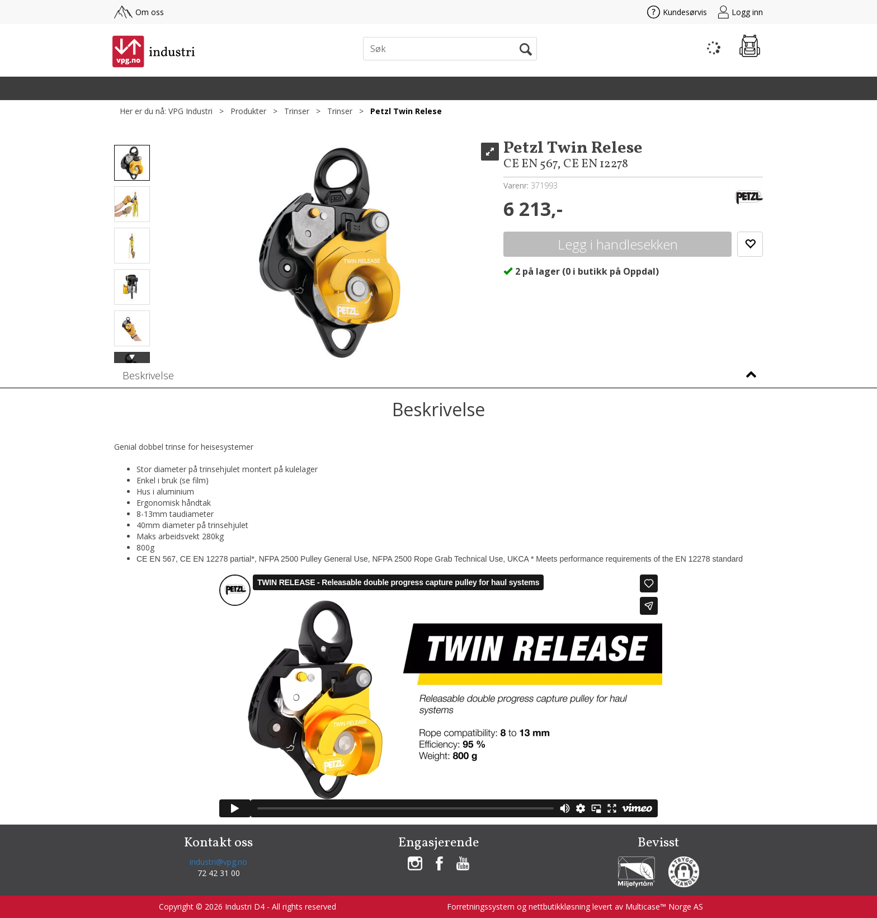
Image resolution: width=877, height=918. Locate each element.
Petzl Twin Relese (406, 111)
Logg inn (740, 12)
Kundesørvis (677, 12)
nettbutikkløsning (559, 906)
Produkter (248, 111)
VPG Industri (190, 111)
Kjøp (617, 244)
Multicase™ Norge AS (664, 906)
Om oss (139, 12)
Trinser (296, 111)
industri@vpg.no (218, 861)
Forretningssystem (481, 906)
